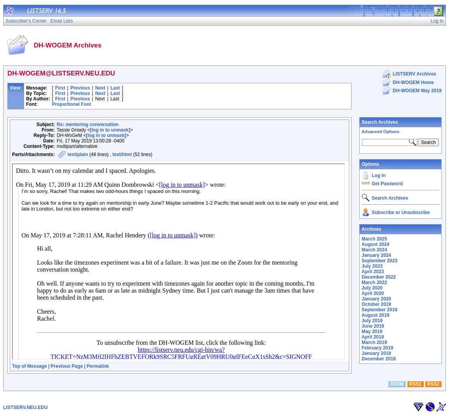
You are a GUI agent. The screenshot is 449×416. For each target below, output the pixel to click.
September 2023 (379, 260)
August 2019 (375, 315)
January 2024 (376, 255)
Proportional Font (71, 104)
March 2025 (374, 239)
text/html (122, 154)
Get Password (387, 183)
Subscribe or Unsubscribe (401, 212)
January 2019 (376, 353)
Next (100, 88)
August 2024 (375, 244)
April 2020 (373, 293)
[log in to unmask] (110, 130)
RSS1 (415, 384)
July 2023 (372, 266)
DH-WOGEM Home (413, 82)
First (60, 88)
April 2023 (373, 271)
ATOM (396, 384)
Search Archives (380, 122)
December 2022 (379, 277)
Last (115, 88)
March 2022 (374, 282)
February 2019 (377, 348)
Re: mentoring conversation (87, 124)
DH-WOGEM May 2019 (417, 90)
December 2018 (379, 359)
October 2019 (376, 304)
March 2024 (374, 250)
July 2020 (372, 288)
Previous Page (67, 366)
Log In (379, 175)
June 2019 (373, 326)
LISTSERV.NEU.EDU (25, 407)
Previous (80, 88)
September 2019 (379, 309)
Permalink (98, 366)
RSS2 (433, 384)
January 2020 (376, 299)
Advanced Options (380, 131)
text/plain (78, 154)
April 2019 (373, 337)
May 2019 (372, 331)
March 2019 (374, 342)
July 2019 (372, 320)
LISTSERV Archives (414, 74)
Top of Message (29, 366)
